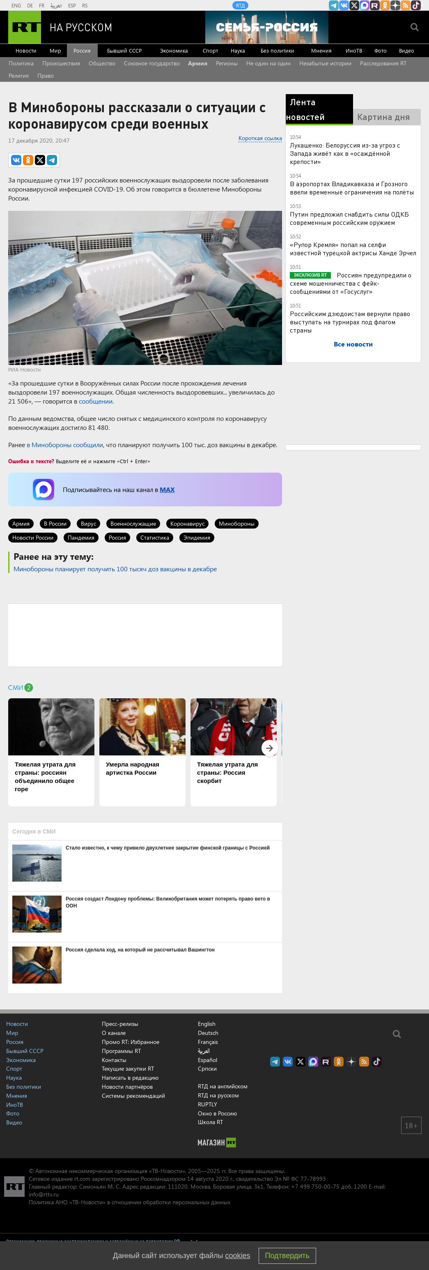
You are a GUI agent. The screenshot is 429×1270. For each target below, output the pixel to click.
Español (207, 1060)
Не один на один (268, 63)
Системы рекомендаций (133, 1095)
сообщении (95, 401)
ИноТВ (354, 50)
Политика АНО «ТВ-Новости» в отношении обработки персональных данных (129, 1202)
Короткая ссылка (260, 138)
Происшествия (61, 63)
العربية (56, 5)
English (207, 1024)
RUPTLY (207, 1104)
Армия (197, 63)
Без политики (277, 50)
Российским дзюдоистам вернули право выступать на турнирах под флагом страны (350, 321)
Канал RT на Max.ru (364, 5)
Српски (207, 1069)
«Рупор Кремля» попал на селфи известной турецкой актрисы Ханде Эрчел (353, 248)
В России (55, 523)
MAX (167, 489)
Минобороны (237, 523)
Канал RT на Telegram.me (334, 5)
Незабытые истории (325, 63)
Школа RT (210, 1122)
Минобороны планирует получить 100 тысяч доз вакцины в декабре (115, 568)
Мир (55, 50)
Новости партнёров (127, 1086)
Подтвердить (287, 1256)
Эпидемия (197, 537)
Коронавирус (187, 523)
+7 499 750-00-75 (315, 1186)
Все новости (353, 343)
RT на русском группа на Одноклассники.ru (385, 5)
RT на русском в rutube (375, 5)
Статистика (154, 537)
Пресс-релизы (120, 1024)
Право (45, 75)
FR (41, 5)
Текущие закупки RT (128, 1068)
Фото (380, 50)
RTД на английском (223, 1086)
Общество (102, 63)
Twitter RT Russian (354, 5)
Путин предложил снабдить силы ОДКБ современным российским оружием (349, 218)
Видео (406, 50)
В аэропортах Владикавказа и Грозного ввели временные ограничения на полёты (352, 187)
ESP (72, 5)
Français (208, 1042)
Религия (19, 75)
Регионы (227, 63)
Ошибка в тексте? (31, 460)
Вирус (88, 523)
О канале (114, 1033)
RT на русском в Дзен (395, 5)
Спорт (210, 50)
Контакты (114, 1060)
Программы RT (121, 1051)
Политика (21, 63)
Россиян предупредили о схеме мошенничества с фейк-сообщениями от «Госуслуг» (351, 283)
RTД (240, 5)
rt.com (82, 1178)
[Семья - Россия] (266, 27)
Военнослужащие (133, 523)
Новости (26, 50)
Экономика (174, 50)
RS (84, 5)
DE (30, 5)
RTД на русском (218, 1095)
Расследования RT (383, 63)
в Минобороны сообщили (65, 444)
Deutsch (208, 1033)
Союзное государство (152, 63)
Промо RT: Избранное (130, 1042)
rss (406, 5)
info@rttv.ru (44, 1194)
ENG (16, 5)
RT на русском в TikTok (416, 5)
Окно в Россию (217, 1113)
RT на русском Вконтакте (344, 5)
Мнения (321, 50)
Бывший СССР (124, 50)
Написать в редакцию (130, 1077)
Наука (238, 50)
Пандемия (81, 537)
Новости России (32, 537)
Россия (82, 50)
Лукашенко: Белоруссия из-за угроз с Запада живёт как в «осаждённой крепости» (345, 153)
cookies (237, 1256)
